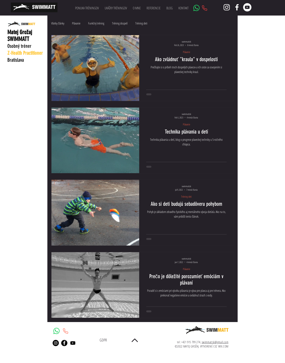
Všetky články (57, 23)
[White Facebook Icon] (237, 7)
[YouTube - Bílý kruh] (247, 7)
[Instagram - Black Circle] (56, 343)
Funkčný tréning (96, 23)
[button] (116, 8)
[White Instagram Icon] (226, 7)
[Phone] (204, 8)
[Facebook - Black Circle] (64, 343)
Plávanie (76, 23)
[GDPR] (103, 340)
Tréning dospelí (120, 23)
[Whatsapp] (196, 8)
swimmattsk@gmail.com (215, 342)
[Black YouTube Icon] (73, 343)
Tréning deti (141, 23)
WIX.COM (223, 346)
